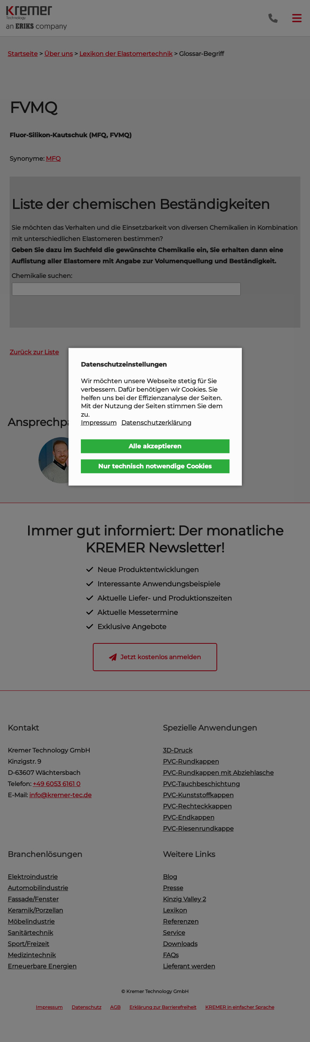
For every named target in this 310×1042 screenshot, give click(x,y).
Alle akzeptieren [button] (155, 446)
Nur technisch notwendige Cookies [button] (155, 466)
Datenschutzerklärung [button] (156, 422)
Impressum (99, 422)
